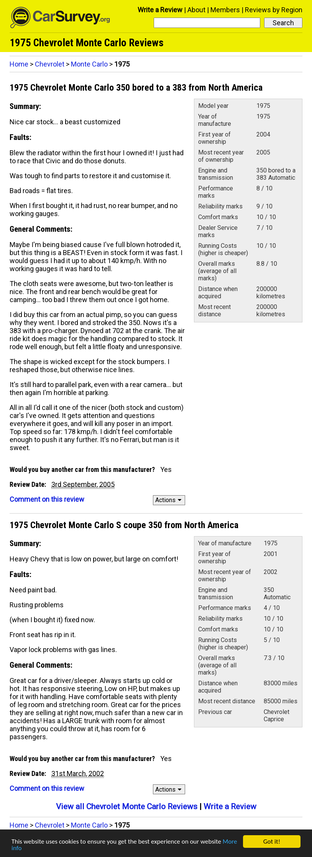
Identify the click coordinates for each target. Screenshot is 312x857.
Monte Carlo (89, 64)
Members (225, 10)
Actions (169, 500)
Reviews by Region (273, 10)
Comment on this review (47, 499)
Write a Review (160, 10)
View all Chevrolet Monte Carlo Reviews (126, 806)
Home (19, 64)
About (196, 10)
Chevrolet (49, 64)
